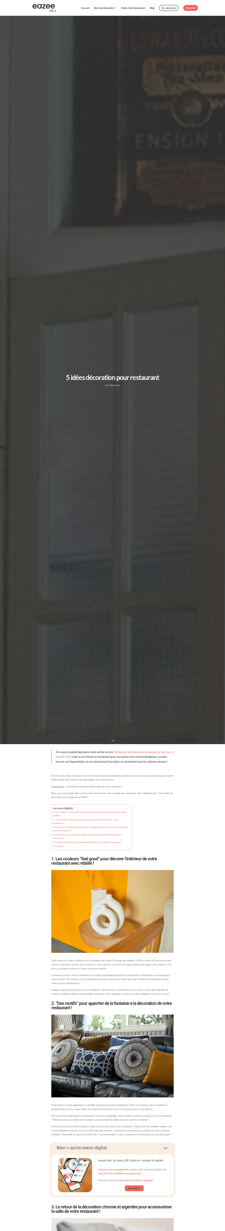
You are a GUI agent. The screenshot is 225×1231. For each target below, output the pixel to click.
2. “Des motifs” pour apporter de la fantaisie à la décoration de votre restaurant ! (86, 816)
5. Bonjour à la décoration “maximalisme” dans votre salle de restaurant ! (87, 836)
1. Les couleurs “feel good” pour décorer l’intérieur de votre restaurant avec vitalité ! (90, 808)
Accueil (85, 5)
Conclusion (58, 841)
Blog (152, 5)
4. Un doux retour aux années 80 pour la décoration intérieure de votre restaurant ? (87, 831)
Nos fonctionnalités (105, 5)
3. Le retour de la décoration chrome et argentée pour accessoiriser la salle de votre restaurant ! (90, 823)
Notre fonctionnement (133, 5)
